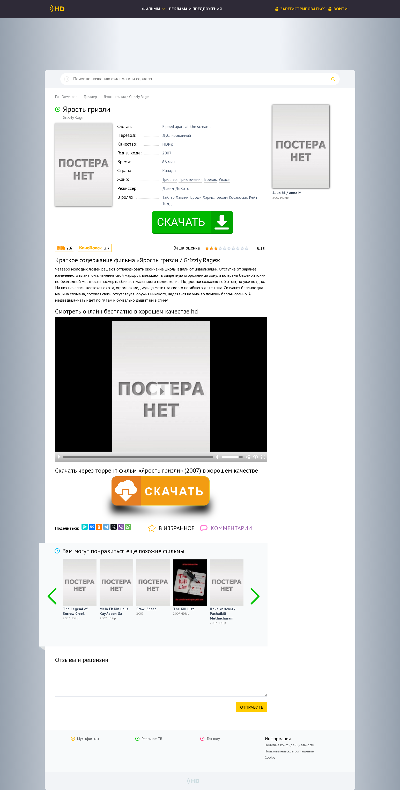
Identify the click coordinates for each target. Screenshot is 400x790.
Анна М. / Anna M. (287, 192)
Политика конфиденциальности (289, 745)
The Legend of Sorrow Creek (75, 611)
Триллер (169, 179)
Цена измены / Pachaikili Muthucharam (222, 614)
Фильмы (151, 8)
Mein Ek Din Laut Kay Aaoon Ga (114, 611)
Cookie (270, 757)
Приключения (190, 179)
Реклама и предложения (195, 8)
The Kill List (183, 609)
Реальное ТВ (152, 738)
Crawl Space (146, 609)
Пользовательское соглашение (289, 751)
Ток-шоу (213, 738)
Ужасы (224, 179)
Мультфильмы (88, 738)
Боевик (210, 179)
